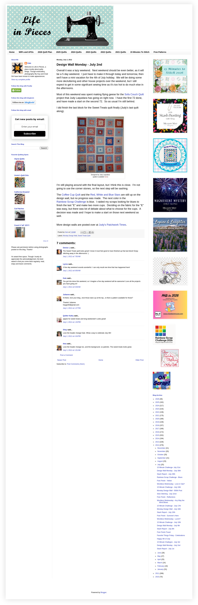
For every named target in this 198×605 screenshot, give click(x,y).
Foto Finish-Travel (164, 532)
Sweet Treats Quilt (84, 235)
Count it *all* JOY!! (21, 225)
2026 (157, 399)
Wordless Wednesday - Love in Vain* (171, 484)
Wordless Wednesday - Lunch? (168, 519)
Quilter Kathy (68, 316)
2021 (157, 416)
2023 (157, 409)
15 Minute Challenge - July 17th (169, 506)
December (161, 448)
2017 (157, 429)
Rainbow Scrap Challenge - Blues (169, 477)
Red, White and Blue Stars (105, 194)
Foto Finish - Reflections (166, 497)
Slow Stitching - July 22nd (166, 494)
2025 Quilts (61, 52)
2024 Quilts (76, 52)
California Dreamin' (22, 192)
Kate (65, 278)
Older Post (139, 360)
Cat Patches (19, 209)
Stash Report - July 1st (165, 549)
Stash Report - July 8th (165, 529)
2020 (157, 419)
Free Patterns (160, 52)
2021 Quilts (120, 52)
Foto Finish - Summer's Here (168, 516)
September (161, 458)
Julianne (66, 295)
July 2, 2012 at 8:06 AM (71, 271)
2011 (157, 573)
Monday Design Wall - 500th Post (169, 491)
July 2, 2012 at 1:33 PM (71, 322)
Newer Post (61, 360)
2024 (157, 406)
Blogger (103, 592)
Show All (45, 241)
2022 (157, 412)
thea (64, 344)
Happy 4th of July (163, 539)
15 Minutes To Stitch (139, 52)
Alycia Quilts (19, 159)
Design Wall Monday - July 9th (168, 526)
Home (12, 52)
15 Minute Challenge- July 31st (168, 467)
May (159, 556)
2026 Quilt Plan (45, 52)
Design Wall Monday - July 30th (169, 471)
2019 (157, 422)
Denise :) (66, 248)
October (160, 455)
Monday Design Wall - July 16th (169, 509)
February (161, 566)
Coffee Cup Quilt (71, 194)
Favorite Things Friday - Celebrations (171, 535)
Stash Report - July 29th (166, 474)
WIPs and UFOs (26, 52)
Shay (65, 330)
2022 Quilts (106, 52)
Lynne (65, 264)
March (160, 563)
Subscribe (30, 133)
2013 (157, 442)
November (161, 451)
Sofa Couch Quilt (134, 94)
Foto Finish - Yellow (164, 481)
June (159, 553)
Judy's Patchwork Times (112, 224)
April (159, 559)
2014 (157, 438)
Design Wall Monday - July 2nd (168, 545)
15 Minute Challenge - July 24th (169, 487)
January (160, 569)
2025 (157, 402)
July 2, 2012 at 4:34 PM (71, 336)
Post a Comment (66, 355)
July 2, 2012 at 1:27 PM (71, 308)
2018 (157, 425)
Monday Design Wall (70, 235)
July (159, 465)
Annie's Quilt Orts (21, 175)
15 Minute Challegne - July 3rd (168, 542)
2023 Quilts (91, 52)
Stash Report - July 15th (166, 512)
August (160, 461)
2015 (157, 435)
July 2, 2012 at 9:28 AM (71, 287)
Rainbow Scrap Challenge (71, 201)
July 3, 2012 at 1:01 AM (71, 350)
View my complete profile (20, 80)
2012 (157, 445)
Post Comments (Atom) (76, 364)
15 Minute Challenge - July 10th (169, 522)
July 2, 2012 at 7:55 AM (71, 256)
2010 (157, 577)
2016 (157, 432)
